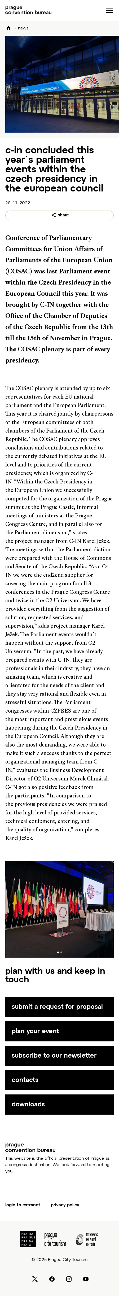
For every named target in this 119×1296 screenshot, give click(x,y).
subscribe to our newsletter (54, 1056)
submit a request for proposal (57, 1007)
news (23, 28)
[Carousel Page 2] (61, 952)
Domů (8, 28)
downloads (28, 1104)
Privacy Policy (65, 1205)
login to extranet (22, 1205)
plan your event (35, 1031)
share (63, 215)
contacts (25, 1080)
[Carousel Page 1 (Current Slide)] (58, 952)
